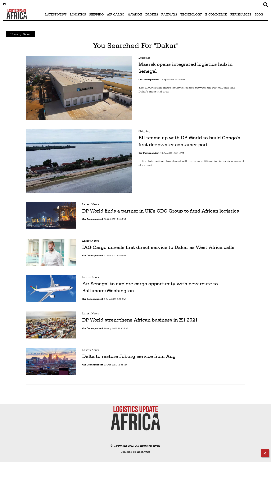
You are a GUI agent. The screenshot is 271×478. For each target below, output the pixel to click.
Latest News (90, 204)
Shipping (144, 131)
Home (14, 34)
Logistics (144, 57)
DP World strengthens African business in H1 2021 (140, 320)
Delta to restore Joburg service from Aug (129, 356)
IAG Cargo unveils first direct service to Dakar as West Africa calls (158, 247)
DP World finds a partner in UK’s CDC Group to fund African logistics (160, 211)
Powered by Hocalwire (135, 451)
